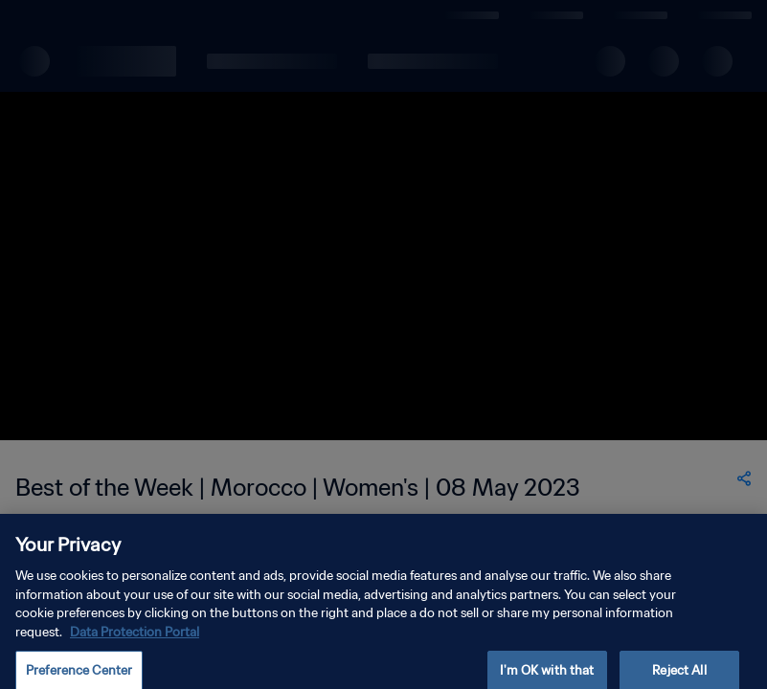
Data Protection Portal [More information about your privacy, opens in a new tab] (134, 644)
